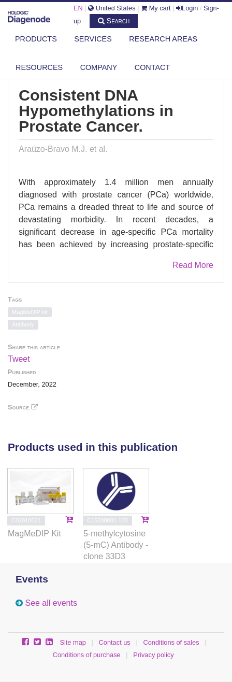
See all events (51, 603)
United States (111, 8)
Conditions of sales (171, 642)
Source (23, 407)
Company (99, 67)
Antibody (23, 324)
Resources (39, 67)
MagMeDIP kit (30, 312)
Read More (192, 265)
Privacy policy (153, 655)
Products (36, 39)
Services (93, 39)
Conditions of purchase (87, 655)
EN (78, 8)
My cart (156, 8)
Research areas (163, 39)
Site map (73, 642)
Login (187, 8)
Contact (152, 67)
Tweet (19, 358)
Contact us (114, 642)
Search (114, 21)
